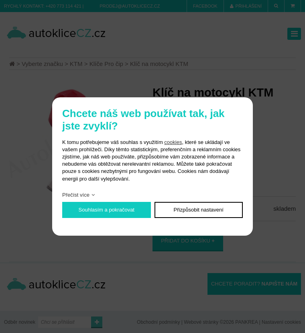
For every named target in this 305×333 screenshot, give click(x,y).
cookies (173, 142)
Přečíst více (75, 195)
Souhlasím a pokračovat (106, 210)
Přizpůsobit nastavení (199, 210)
